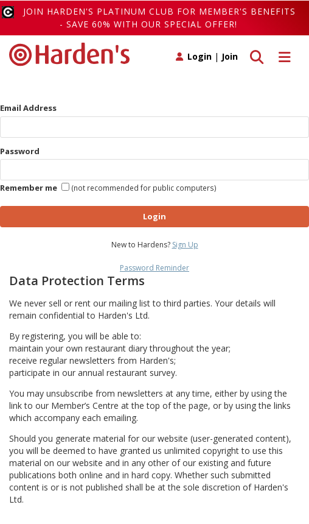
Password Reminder (154, 268)
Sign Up (185, 244)
